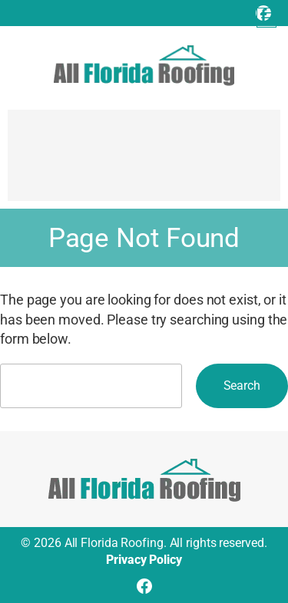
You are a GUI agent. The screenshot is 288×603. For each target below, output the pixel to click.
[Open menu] (266, 18)
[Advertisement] (144, 162)
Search (241, 385)
